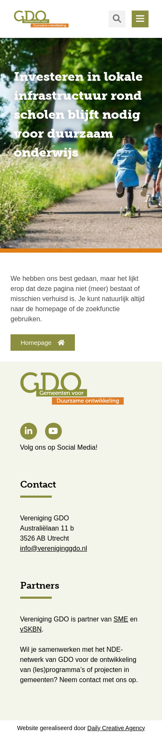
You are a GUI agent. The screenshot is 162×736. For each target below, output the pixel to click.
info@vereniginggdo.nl (53, 548)
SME (121, 619)
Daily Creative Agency (116, 728)
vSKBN (31, 629)
